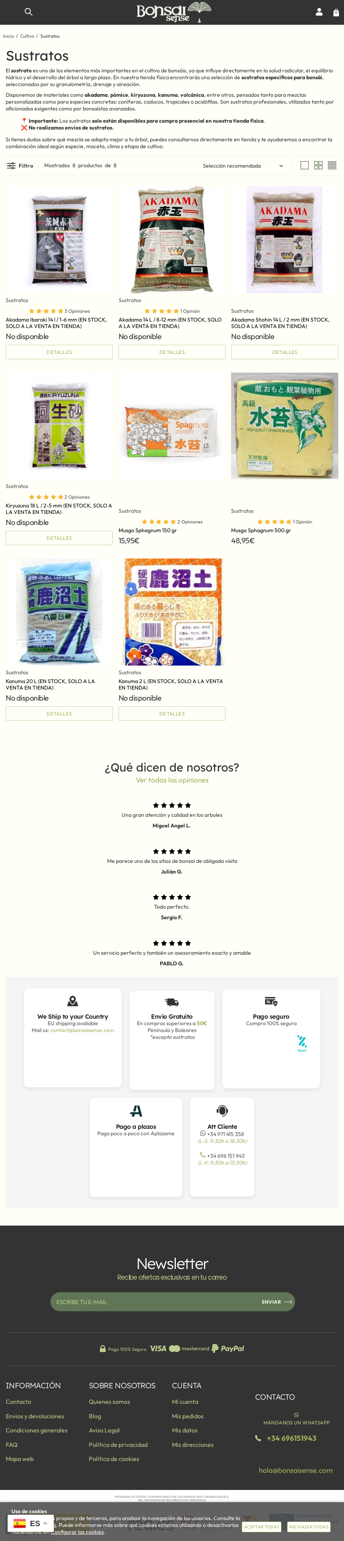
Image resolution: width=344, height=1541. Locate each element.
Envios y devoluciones (35, 1416)
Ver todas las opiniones (172, 779)
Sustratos (17, 300)
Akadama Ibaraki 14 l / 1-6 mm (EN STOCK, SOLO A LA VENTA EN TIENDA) (56, 323)
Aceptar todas (261, 1527)
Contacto (18, 1401)
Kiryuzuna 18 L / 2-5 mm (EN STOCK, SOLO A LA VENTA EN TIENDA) (59, 508)
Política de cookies (114, 1459)
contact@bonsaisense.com (82, 1030)
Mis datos (185, 1430)
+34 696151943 (292, 1438)
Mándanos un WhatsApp (297, 1418)
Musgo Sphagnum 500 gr (261, 530)
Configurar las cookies (77, 1531)
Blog (95, 1416)
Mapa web (20, 1459)
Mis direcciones (193, 1444)
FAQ (12, 1444)
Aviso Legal (104, 1430)
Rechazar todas (308, 1527)
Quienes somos (109, 1401)
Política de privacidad (118, 1444)
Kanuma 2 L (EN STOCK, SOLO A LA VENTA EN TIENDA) (171, 684)
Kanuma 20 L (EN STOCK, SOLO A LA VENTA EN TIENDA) (50, 684)
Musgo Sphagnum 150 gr (148, 530)
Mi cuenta (185, 1401)
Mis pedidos (188, 1416)
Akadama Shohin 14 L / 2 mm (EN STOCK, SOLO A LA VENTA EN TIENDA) (280, 323)
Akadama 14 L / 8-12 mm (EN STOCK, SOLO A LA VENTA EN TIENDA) (170, 323)
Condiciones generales (37, 1430)
